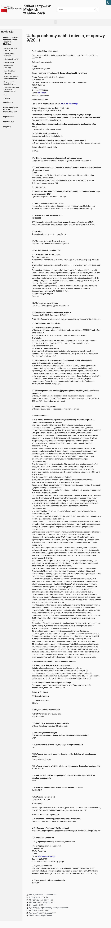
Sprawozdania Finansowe (8, 67)
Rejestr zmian (8, 117)
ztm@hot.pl (42, 93)
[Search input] (76, 9)
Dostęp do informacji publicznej (10, 49)
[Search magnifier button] (95, 9)
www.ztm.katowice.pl (69, 104)
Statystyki (7, 127)
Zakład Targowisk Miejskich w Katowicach (37, 9)
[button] (55, 22)
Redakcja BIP (8, 122)
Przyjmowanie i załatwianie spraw (10, 83)
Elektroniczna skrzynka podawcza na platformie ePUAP (11, 89)
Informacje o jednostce (11, 59)
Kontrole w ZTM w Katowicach (9, 72)
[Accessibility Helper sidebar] (108, 2)
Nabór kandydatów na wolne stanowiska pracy (10, 109)
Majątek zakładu (9, 62)
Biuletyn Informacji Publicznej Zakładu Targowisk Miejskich (10, 41)
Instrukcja (7, 98)
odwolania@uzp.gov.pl (46, 856)
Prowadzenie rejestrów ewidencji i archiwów (11, 77)
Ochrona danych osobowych (9, 55)
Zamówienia (8, 102)
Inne (5, 95)
